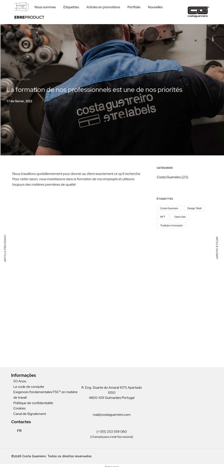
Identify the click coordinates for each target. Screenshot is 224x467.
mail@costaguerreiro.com (111, 414)
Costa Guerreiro (18, 79)
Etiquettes (71, 7)
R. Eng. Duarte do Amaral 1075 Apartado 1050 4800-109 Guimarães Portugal (111, 392)
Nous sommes (45, 7)
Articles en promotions (103, 7)
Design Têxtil (194, 208)
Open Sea (180, 216)
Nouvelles (155, 7)
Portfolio (133, 7)
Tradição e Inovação (171, 225)
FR (17, 430)
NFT (162, 216)
